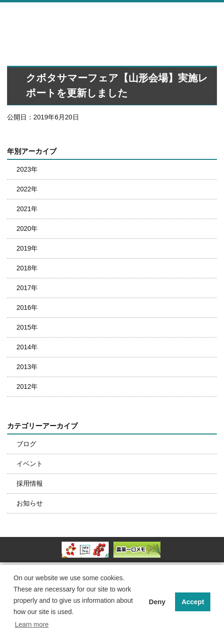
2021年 (27, 209)
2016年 (27, 307)
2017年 (27, 288)
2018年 (27, 268)
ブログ (26, 444)
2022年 (27, 189)
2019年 (27, 248)
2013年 (27, 367)
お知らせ (29, 503)
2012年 (27, 386)
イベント (29, 463)
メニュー (212, 17)
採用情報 (29, 483)
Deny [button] (157, 602)
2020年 (27, 228)
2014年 (27, 347)
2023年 (27, 169)
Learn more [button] (32, 624)
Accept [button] (193, 602)
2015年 (27, 327)
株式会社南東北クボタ (68, 17)
